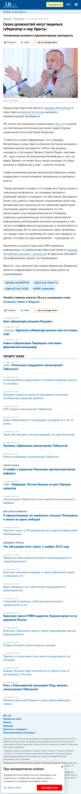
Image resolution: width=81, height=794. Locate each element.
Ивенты (7, 722)
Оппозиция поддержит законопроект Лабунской (33, 367)
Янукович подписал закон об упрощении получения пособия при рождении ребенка (35, 396)
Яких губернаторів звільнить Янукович (27, 321)
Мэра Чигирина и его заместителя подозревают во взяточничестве (34, 588)
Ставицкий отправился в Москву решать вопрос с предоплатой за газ (33, 603)
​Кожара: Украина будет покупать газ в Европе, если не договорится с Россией (36, 672)
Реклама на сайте (12, 718)
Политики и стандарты (15, 729)
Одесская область (46, 282)
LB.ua (57, 124)
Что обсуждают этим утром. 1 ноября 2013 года (36, 546)
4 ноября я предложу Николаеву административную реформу (39, 471)
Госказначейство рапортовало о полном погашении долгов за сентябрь (40, 381)
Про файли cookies (12, 787)
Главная (7, 18)
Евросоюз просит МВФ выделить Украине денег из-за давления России (40, 618)
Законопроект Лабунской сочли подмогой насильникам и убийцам (39, 501)
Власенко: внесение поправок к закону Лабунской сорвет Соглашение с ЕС (38, 574)
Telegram (34, 302)
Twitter (20, 302)
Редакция (8, 725)
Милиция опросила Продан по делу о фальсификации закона (36, 702)
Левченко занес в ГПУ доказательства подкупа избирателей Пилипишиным (40, 532)
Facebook (9, 302)
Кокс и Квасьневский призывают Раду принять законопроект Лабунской (35, 687)
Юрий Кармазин (43, 288)
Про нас (7, 715)
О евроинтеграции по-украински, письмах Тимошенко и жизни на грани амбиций (40, 517)
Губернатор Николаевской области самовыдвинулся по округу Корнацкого (37, 559)
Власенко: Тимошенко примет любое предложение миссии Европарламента (39, 632)
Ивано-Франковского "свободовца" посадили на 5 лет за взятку (38, 421)
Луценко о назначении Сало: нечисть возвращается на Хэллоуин (36, 658)
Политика (19, 18)
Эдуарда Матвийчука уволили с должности (40, 252)
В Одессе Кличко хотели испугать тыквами (29, 645)
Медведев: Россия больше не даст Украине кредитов (37, 486)
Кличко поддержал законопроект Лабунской (31, 457)
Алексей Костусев (16, 288)
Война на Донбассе (14, 12)
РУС (68, 4)
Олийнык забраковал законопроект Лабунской (35, 445)
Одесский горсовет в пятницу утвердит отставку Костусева (39, 434)
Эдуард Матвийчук (17, 282)
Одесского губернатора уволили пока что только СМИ (40, 332)
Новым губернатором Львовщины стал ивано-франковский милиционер (32, 345)
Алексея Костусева (32, 112)
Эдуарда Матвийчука (57, 108)
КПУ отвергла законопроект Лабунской (27, 409)
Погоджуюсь (49, 787)
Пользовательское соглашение (19, 732)
